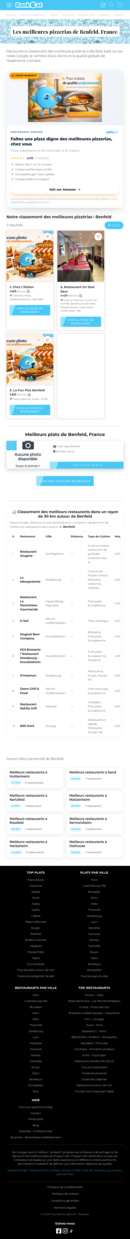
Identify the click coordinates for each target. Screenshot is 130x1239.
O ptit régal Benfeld (66, 446)
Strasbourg (94, 915)
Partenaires (35, 1119)
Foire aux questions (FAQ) (35, 1107)
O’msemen (28, 675)
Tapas (36, 957)
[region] (65, 634)
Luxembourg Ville (94, 885)
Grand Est (68, 14)
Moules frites (35, 952)
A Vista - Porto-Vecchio (94, 1007)
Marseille (94, 928)
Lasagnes (36, 945)
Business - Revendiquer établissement (35, 1137)
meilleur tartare (60, 1170)
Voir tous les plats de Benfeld (64, 481)
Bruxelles (94, 891)
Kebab (36, 891)
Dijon (94, 957)
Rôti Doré (27, 726)
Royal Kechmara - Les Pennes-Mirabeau (94, 1001)
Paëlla (36, 903)
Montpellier (94, 970)
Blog (36, 1125)
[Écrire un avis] (103, 5)
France (53, 14)
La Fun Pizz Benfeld (29, 390)
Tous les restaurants (33, 14)
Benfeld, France (65, 451)
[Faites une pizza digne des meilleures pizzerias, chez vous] (65, 97)
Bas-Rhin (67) (87, 14)
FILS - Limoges (94, 1019)
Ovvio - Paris (94, 1025)
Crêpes (35, 915)
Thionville (94, 909)
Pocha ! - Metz (94, 995)
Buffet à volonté (35, 940)
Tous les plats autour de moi (35, 970)
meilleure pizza (39, 1170)
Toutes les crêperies (94, 1079)
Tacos (35, 897)
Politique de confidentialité (65, 1187)
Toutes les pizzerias (94, 1073)
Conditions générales (65, 1200)
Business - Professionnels (35, 1131)
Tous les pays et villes (94, 976)
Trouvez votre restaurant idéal (94, 1091)
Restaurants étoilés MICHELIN (94, 1061)
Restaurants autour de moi (94, 1085)
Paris (94, 879)
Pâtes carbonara (35, 921)
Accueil (11, 14)
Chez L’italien (23, 287)
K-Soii (24, 621)
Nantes (94, 940)
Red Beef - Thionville (94, 1043)
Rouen (94, 952)
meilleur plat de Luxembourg (91, 1170)
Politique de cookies (65, 1193)
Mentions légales (65, 1207)
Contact (36, 1113)
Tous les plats (35, 964)
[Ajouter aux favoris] (47, 237)
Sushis (36, 909)
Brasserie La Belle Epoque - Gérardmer (94, 1013)
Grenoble (94, 945)
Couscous (35, 885)
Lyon (94, 921)
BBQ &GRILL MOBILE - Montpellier (94, 1037)
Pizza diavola (35, 879)
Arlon (94, 897)
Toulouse (94, 933)
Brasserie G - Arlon (94, 1031)
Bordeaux (94, 964)
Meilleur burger (17, 1170)
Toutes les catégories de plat (35, 976)
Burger (35, 928)
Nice (36, 1091)
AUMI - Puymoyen (94, 1055)
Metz (94, 903)
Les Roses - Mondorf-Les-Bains (94, 1049)
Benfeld (104, 14)
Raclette (35, 933)
